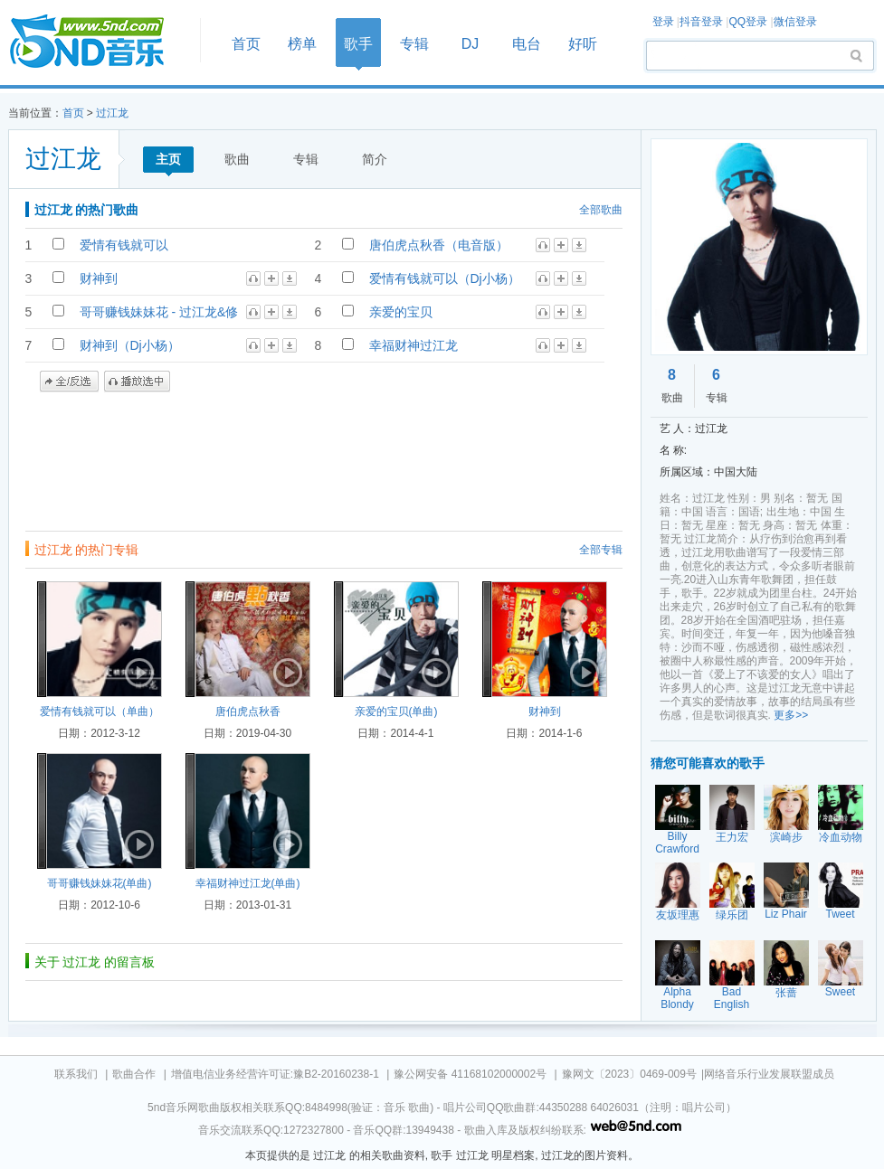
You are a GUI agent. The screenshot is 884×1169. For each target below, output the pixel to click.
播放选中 (137, 381)
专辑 (414, 44)
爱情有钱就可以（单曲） (99, 711)
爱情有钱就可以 (124, 245)
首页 (98, 42)
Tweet (839, 914)
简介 (374, 159)
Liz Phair (786, 914)
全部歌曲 (601, 209)
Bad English (731, 998)
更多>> (791, 715)
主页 (168, 159)
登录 (663, 21)
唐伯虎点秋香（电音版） (439, 245)
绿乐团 (732, 915)
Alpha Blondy (677, 998)
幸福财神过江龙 (413, 345)
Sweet (840, 991)
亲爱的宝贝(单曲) (396, 711)
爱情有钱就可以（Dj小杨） (444, 278)
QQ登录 (747, 21)
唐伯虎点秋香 (247, 711)
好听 (582, 44)
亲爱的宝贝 (400, 312)
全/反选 (69, 381)
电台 (526, 44)
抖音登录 (701, 21)
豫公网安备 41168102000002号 (470, 1074)
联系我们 (76, 1074)
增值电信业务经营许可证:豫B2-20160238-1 (275, 1074)
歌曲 (237, 159)
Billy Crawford (677, 842)
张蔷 (786, 992)
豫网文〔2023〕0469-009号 (629, 1074)
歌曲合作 (134, 1074)
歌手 (358, 44)
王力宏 (732, 837)
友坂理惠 (677, 915)
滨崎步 (786, 837)
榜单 (302, 44)
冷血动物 (840, 837)
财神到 (99, 278)
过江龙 (112, 113)
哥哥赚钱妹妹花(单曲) (99, 883)
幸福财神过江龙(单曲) (247, 883)
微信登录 (795, 21)
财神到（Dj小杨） (130, 345)
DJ (470, 44)
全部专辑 (601, 549)
